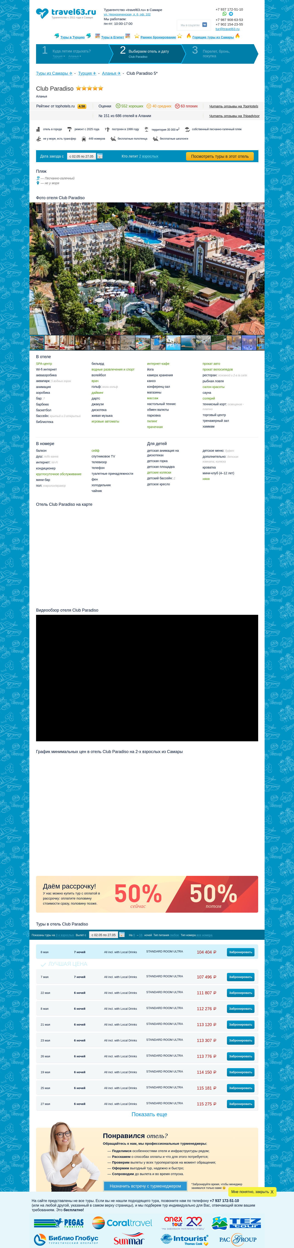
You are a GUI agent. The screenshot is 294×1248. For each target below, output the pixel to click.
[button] (260, 268)
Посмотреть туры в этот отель (220, 156)
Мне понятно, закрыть (250, 1192)
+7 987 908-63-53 (229, 20)
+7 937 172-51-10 (229, 9)
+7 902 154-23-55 (229, 24)
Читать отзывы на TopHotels (233, 106)
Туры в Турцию (72, 37)
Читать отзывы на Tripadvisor (234, 116)
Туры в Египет (112, 37)
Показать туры (234, 935)
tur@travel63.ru (228, 29)
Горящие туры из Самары (213, 37)
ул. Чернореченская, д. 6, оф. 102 (127, 14)
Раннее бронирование (158, 37)
